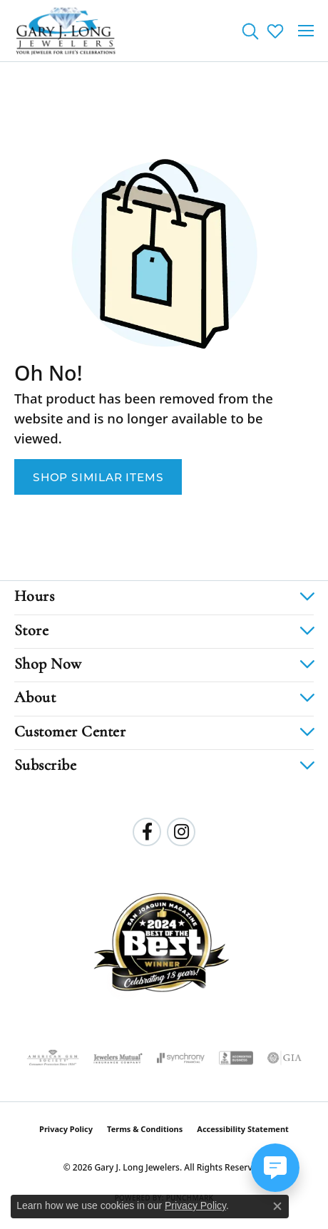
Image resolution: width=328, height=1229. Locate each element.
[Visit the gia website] (284, 1058)
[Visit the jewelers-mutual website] (118, 1058)
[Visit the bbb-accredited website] (236, 1058)
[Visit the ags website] (52, 1058)
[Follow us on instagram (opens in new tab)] (181, 832)
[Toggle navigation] (306, 31)
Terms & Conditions (145, 1128)
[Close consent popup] (277, 1206)
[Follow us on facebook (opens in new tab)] (147, 832)
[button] (250, 30)
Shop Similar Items (98, 477)
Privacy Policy (66, 1128)
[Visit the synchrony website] (180, 1058)
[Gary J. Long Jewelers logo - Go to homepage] (66, 30)
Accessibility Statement (243, 1128)
